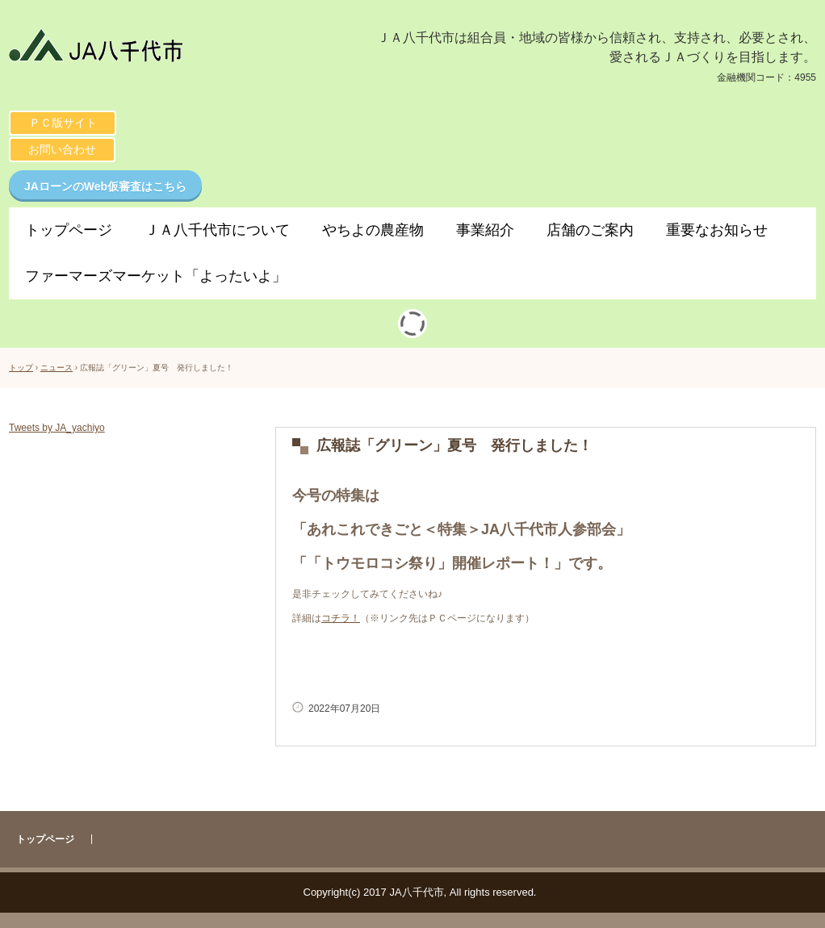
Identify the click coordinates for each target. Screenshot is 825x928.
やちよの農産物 (373, 230)
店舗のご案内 (590, 230)
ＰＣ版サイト (63, 122)
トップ (21, 367)
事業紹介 (485, 230)
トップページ (68, 230)
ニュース (56, 367)
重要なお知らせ (717, 230)
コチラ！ (340, 618)
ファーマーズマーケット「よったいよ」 (156, 276)
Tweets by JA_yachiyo (57, 427)
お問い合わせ (62, 149)
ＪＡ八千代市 (168, 49)
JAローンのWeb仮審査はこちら (105, 186)
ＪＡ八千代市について (217, 230)
